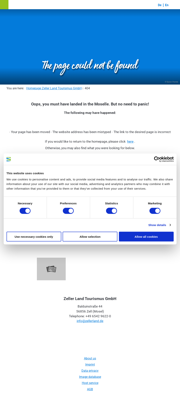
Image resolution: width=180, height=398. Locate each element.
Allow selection (90, 236)
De (160, 5)
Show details (157, 225)
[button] (4, 4)
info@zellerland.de (90, 321)
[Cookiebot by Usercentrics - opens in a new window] (157, 159)
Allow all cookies (146, 236)
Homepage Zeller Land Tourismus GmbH (54, 88)
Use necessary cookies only (34, 236)
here (130, 141)
